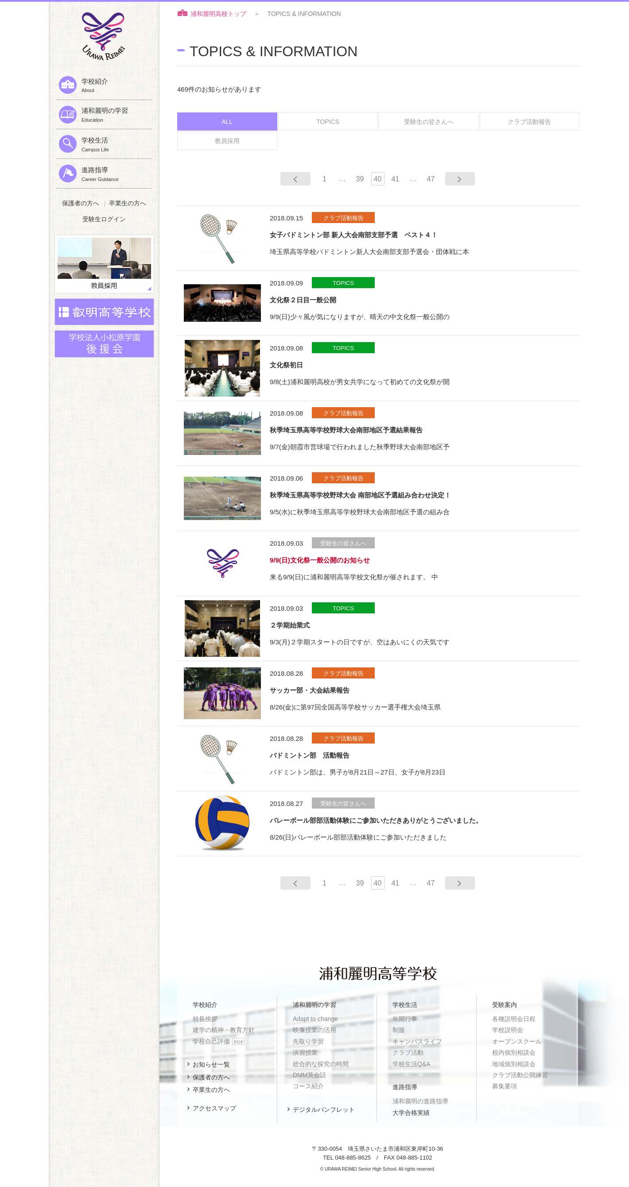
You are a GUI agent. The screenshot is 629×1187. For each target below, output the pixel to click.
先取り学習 (308, 1040)
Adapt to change (315, 1017)
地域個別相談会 (514, 1062)
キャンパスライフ (417, 1040)
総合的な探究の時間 (321, 1062)
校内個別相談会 (514, 1051)
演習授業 (305, 1051)
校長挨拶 (205, 1017)
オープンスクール (517, 1040)
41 (396, 177)
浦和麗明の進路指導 (420, 1100)
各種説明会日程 (514, 1017)
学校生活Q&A (411, 1062)
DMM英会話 (309, 1074)
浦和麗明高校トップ (218, 13)
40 (378, 177)
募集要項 (504, 1085)
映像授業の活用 (314, 1029)
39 (360, 177)
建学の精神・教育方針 (224, 1029)
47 (431, 177)
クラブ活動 (407, 1051)
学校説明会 (507, 1029)
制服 (398, 1029)
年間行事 (404, 1017)
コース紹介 (308, 1085)
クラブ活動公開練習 (520, 1074)
